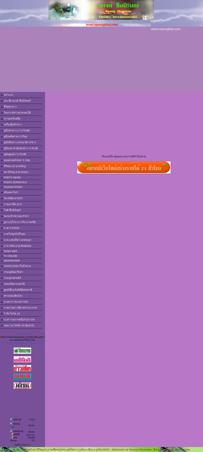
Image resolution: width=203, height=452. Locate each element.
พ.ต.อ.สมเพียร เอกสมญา (16, 239)
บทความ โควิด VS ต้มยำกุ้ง (17, 325)
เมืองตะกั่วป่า (9, 192)
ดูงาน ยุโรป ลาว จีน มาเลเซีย (21, 222)
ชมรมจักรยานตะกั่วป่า (15, 216)
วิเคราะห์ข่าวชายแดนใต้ (16, 112)
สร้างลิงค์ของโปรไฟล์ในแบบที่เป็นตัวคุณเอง (22, 343)
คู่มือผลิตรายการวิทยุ (14, 136)
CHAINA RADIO (11, 186)
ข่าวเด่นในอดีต (10, 118)
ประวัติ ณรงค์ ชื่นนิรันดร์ (16, 100)
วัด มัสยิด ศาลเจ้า (12, 198)
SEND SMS (9, 251)
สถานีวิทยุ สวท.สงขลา (15, 172)
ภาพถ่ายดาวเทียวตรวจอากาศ (19, 307)
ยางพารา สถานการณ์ (14, 301)
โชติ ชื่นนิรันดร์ (11, 210)
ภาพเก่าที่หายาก (11, 204)
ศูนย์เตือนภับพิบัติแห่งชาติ (16, 289)
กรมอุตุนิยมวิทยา (12, 271)
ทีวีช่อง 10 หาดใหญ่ (13, 166)
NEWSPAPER (10, 260)
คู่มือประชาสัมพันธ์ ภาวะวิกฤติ (19, 148)
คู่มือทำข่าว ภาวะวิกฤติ (15, 130)
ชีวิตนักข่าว (8, 106)
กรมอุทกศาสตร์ (11, 277)
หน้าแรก (7, 94)
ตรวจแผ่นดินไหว (12, 295)
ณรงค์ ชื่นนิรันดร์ (23, 334)
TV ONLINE (9, 255)
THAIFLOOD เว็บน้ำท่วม (16, 266)
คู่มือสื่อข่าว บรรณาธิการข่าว (18, 142)
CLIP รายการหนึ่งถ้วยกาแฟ (17, 319)
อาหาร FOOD (10, 227)
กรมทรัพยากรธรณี (13, 283)
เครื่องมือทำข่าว (11, 124)
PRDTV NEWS (11, 177)
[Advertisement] (101, 62)
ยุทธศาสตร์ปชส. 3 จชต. (15, 160)
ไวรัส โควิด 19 (10, 313)
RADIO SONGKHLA (14, 182)
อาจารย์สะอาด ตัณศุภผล (16, 245)
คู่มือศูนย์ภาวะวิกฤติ (13, 154)
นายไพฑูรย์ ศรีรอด (13, 233)
